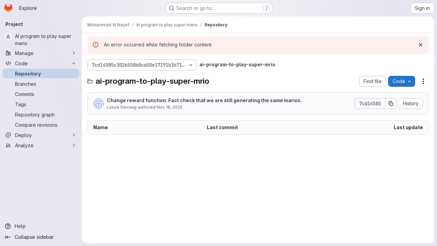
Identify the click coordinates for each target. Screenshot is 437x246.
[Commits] (41, 94)
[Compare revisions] (41, 124)
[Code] (41, 63)
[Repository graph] (41, 114)
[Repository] (41, 73)
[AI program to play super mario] (41, 39)
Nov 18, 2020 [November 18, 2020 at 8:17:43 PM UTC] (170, 107)
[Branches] (41, 83)
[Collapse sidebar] (41, 237)
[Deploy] (41, 135)
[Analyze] (41, 145)
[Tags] (41, 104)
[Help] (41, 226)
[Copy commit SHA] (390, 103)
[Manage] (41, 53)
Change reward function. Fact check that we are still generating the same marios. (204, 100)
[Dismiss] (421, 45)
